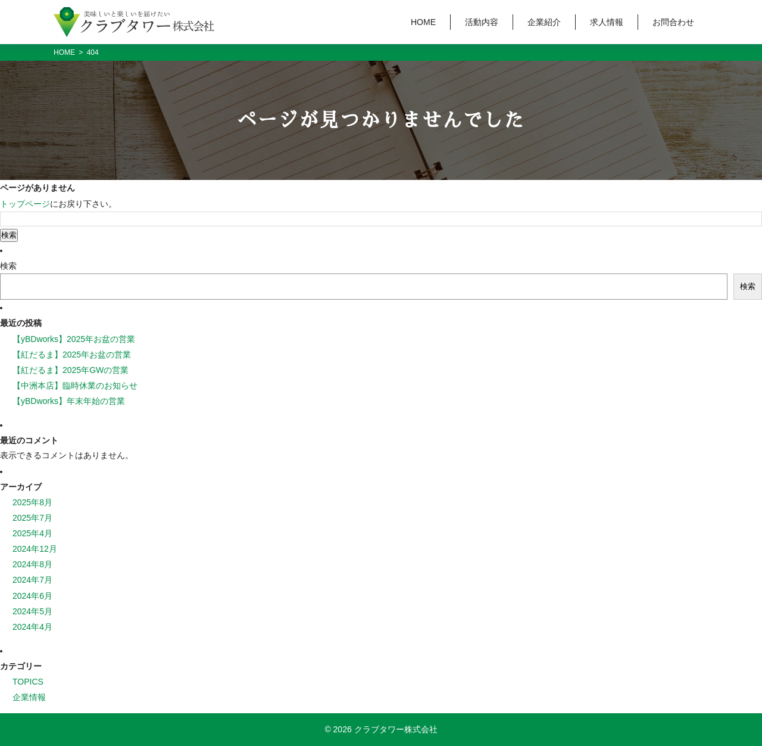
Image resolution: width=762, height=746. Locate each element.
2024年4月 (32, 627)
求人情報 (606, 22)
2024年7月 (32, 580)
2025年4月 (32, 533)
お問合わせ (673, 22)
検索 (8, 266)
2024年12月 (35, 549)
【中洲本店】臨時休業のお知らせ (75, 385)
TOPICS (28, 681)
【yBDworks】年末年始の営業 (69, 401)
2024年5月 (32, 611)
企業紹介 (544, 22)
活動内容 (481, 22)
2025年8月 (32, 502)
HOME (423, 22)
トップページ (25, 204)
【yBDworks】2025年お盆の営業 (74, 339)
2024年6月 (32, 596)
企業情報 (29, 697)
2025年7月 (32, 518)
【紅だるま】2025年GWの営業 (71, 370)
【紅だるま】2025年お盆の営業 (72, 354)
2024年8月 (32, 564)
